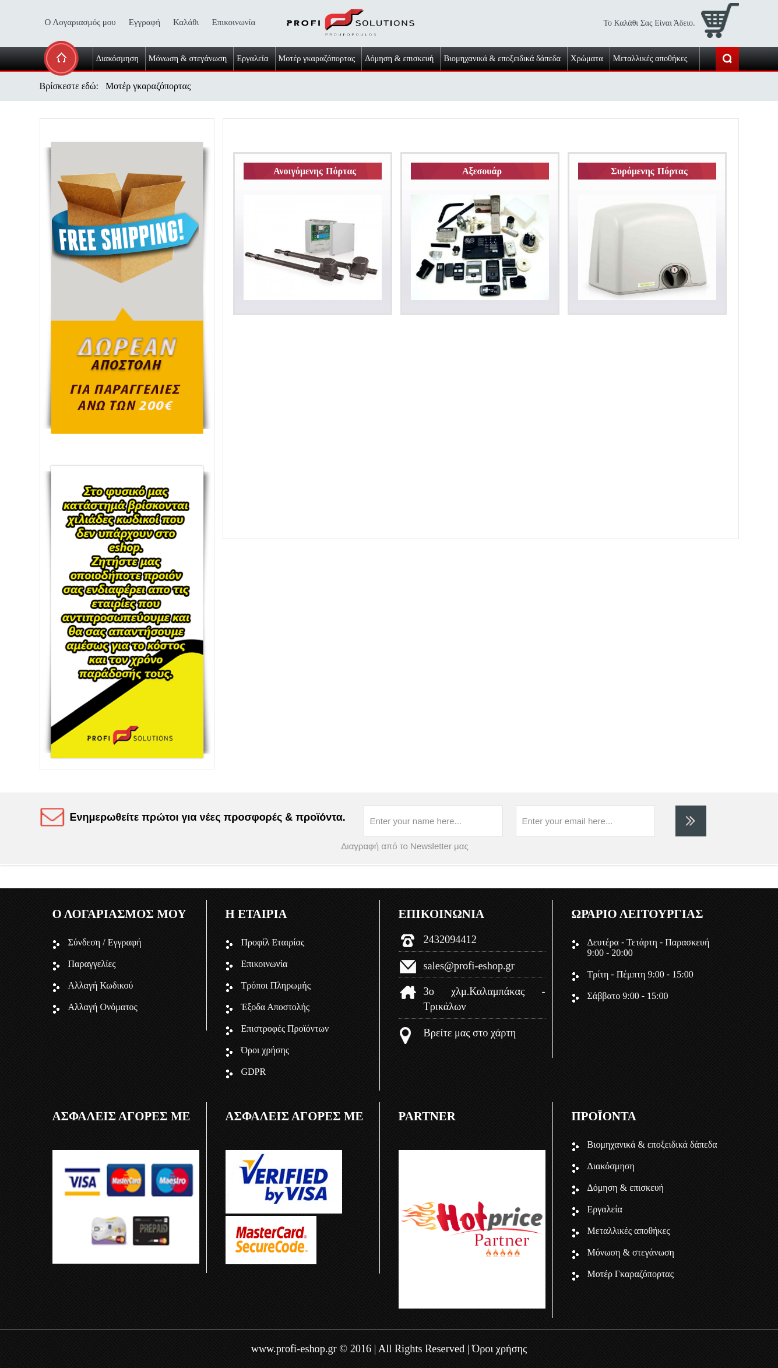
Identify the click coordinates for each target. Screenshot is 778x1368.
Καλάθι (186, 22)
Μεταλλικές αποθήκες (628, 1231)
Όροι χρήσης (265, 1050)
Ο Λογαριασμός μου (80, 22)
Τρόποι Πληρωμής (276, 985)
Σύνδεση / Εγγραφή (105, 942)
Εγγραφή (144, 22)
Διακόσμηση (611, 1166)
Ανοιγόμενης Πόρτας (315, 171)
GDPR (253, 1072)
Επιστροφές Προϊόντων (285, 1028)
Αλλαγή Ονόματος (103, 1007)
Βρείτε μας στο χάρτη (470, 1033)
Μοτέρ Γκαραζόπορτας (630, 1274)
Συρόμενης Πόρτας (649, 171)
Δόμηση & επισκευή (625, 1188)
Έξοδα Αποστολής (275, 1007)
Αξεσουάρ (482, 171)
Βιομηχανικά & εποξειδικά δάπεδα (652, 1144)
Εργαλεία (604, 1209)
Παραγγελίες (92, 964)
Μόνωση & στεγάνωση (630, 1252)
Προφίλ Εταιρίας (273, 942)
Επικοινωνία (234, 22)
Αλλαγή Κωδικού (100, 985)
